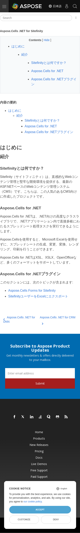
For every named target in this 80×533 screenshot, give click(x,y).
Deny (56, 519)
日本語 (55, 6)
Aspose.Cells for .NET (41, 126)
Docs (38, 457)
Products (39, 438)
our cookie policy (33, 501)
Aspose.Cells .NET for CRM (57, 320)
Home (39, 432)
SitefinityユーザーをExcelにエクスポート (38, 296)
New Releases (39, 445)
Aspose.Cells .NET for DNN (19, 319)
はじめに (14, 110)
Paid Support (39, 477)
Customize (24, 519)
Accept (39, 509)
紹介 (19, 115)
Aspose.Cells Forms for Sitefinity (32, 290)
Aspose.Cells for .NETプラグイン (49, 132)
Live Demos (39, 464)
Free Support (39, 470)
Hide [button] (47, 40)
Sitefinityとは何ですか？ (42, 120)
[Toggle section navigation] (76, 18)
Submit (40, 383)
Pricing (39, 451)
